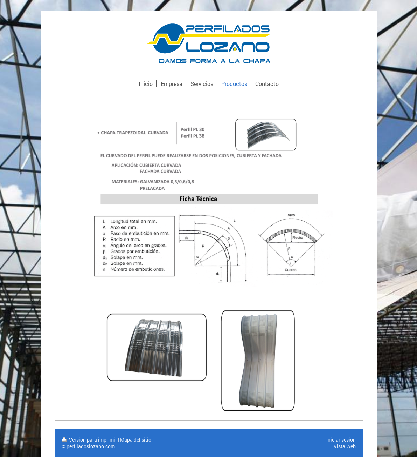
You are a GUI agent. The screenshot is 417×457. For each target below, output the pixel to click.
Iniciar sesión (341, 439)
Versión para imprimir (90, 439)
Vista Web (345, 446)
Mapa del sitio (135, 439)
